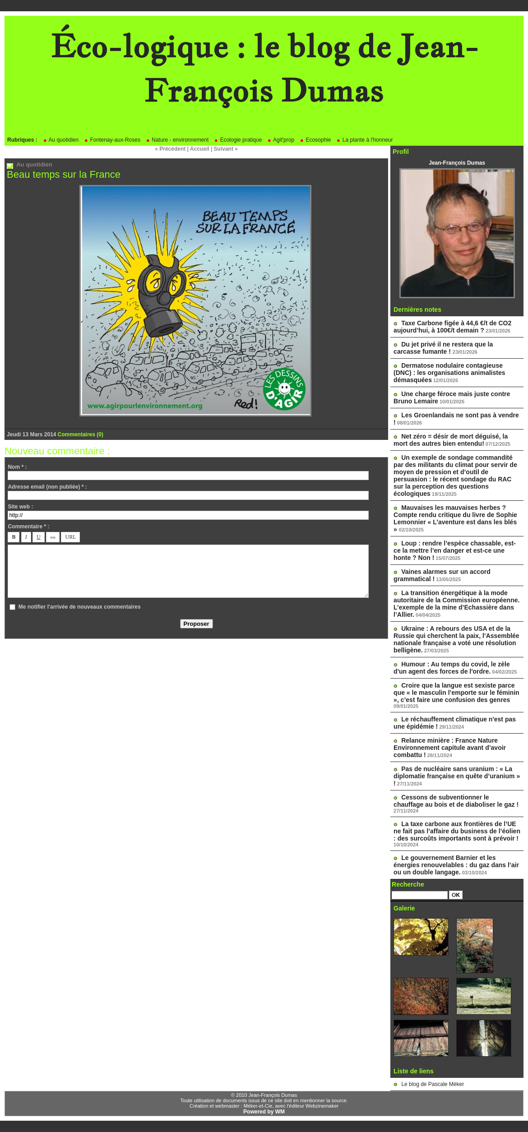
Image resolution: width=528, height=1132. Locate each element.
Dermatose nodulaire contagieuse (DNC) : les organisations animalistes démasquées (449, 372)
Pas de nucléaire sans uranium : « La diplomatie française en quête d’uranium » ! (457, 776)
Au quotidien (61, 140)
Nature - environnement (177, 140)
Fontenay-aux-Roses (112, 140)
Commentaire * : (28, 526)
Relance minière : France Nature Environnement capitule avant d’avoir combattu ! (450, 747)
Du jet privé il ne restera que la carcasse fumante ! (443, 348)
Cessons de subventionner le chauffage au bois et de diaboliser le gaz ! (456, 801)
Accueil (199, 149)
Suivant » (226, 149)
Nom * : (17, 467)
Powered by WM (264, 1112)
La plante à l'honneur (364, 140)
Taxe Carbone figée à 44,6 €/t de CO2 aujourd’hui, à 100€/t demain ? (452, 326)
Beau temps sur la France (63, 174)
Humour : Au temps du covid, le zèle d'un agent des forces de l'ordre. (452, 668)
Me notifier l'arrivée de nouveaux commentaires (80, 607)
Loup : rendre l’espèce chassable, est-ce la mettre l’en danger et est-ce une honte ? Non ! (455, 550)
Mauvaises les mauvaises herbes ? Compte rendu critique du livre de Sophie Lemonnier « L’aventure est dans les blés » (455, 518)
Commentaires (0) (80, 434)
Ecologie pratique (238, 140)
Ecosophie (315, 140)
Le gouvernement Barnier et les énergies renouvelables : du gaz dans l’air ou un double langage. (456, 865)
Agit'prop (280, 140)
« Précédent (170, 149)
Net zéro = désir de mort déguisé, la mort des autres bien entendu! (451, 440)
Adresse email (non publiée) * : (47, 487)
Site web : (20, 507)
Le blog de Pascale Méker (432, 1084)
